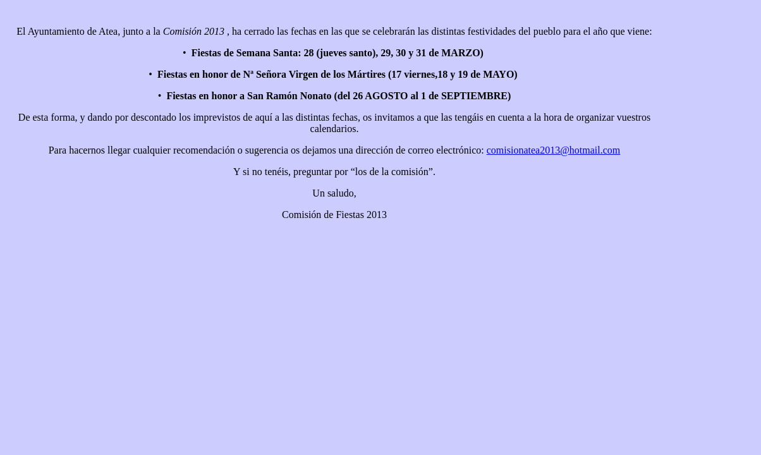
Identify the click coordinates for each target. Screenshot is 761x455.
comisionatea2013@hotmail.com (554, 150)
